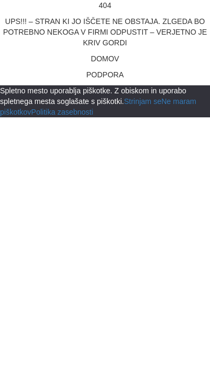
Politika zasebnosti (62, 112)
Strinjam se (142, 101)
